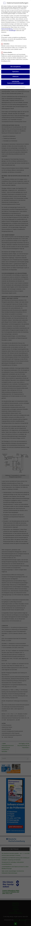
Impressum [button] (23, 87)
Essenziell (6, 35)
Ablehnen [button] (15, 76)
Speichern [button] (15, 71)
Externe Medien (7, 52)
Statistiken (6, 44)
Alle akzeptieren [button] (15, 66)
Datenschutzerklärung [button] (16, 87)
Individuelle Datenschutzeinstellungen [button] (15, 82)
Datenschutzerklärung (6, 29)
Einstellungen (12, 30)
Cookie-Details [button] (8, 87)
